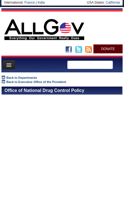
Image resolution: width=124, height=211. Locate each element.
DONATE (108, 49)
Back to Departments (21, 77)
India (41, 2)
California (113, 2)
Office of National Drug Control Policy (44, 90)
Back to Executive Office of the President (36, 82)
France (29, 2)
